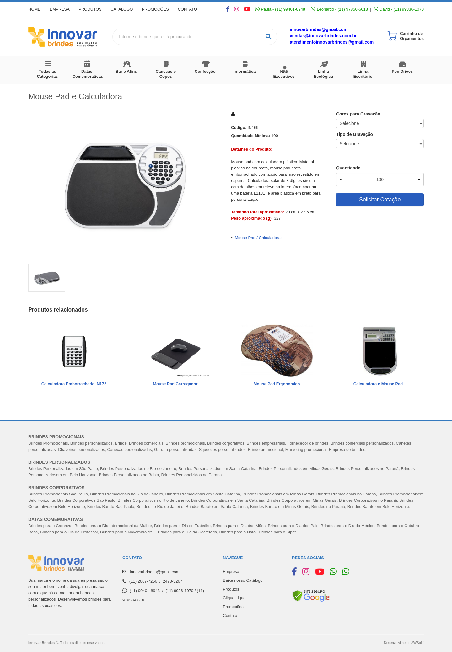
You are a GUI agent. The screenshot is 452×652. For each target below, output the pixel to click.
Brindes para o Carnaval (50, 525)
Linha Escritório (363, 74)
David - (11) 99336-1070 (399, 9)
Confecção (205, 71)
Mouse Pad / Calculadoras (258, 237)
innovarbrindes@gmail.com (318, 29)
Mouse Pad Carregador (175, 384)
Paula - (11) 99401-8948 (280, 9)
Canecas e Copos (166, 74)
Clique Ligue (234, 598)
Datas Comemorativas (88, 74)
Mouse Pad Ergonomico (276, 384)
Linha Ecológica (323, 74)
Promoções (156, 9)
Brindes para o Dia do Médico (347, 525)
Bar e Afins (126, 71)
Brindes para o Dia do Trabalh (181, 525)
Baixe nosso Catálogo (242, 580)
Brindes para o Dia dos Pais (293, 525)
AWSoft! (417, 642)
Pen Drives (402, 71)
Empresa (60, 9)
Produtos (90, 9)
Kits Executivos (284, 74)
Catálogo (123, 9)
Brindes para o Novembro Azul (127, 532)
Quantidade (348, 167)
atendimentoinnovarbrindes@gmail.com (332, 42)
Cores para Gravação (358, 113)
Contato (189, 9)
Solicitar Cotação (380, 199)
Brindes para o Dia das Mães (239, 525)
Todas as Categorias (47, 74)
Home (34, 9)
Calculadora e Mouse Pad (378, 384)
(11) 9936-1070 (179, 590)
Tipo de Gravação (354, 134)
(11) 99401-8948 (145, 590)
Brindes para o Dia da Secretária (187, 532)
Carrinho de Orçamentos (412, 36)
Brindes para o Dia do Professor (69, 532)
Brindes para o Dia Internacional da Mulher (113, 525)
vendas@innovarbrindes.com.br (323, 35)
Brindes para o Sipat (277, 532)
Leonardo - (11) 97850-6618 (339, 9)
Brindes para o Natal (238, 532)
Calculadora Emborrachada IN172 (73, 384)
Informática (245, 71)
